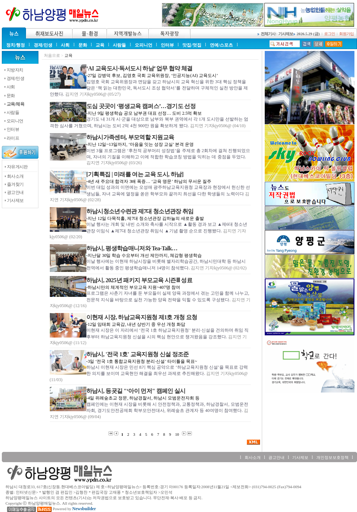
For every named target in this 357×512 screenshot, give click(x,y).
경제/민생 (43, 45)
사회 (65, 45)
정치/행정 (15, 45)
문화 (82, 45)
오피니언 (143, 45)
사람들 (119, 45)
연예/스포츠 (221, 45)
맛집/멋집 (191, 45)
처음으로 (52, 56)
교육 (100, 45)
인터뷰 (167, 45)
